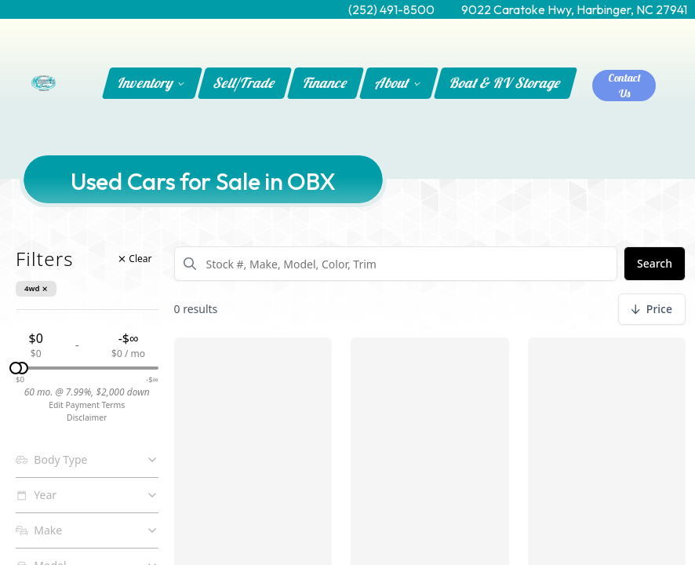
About (398, 83)
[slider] (22, 368)
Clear (134, 258)
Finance (325, 83)
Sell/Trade (245, 83)
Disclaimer (87, 417)
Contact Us (624, 85)
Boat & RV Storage (505, 83)
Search (654, 263)
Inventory (151, 83)
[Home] (43, 83)
